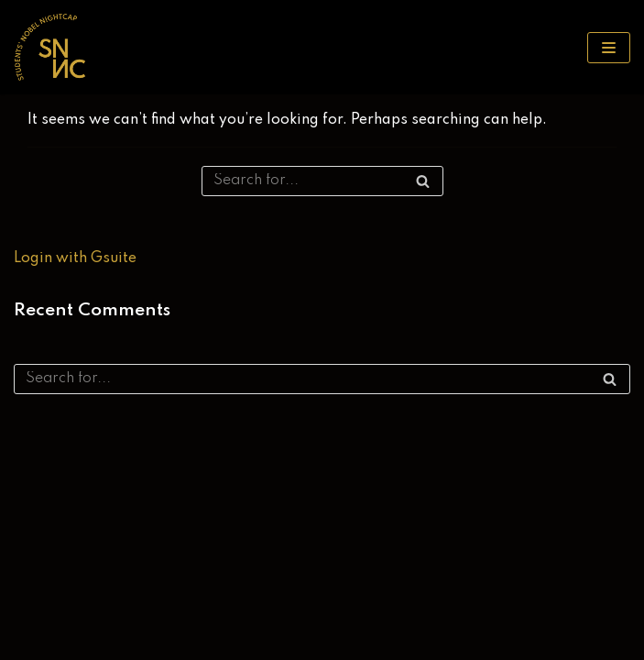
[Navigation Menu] (608, 47)
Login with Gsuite (75, 258)
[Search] (322, 181)
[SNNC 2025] (50, 47)
